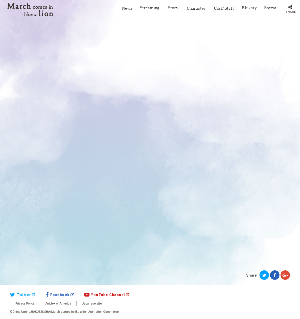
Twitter (20, 295)
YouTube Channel (104, 295)
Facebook (58, 295)
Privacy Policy (25, 303)
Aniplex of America (58, 303)
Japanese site (92, 303)
